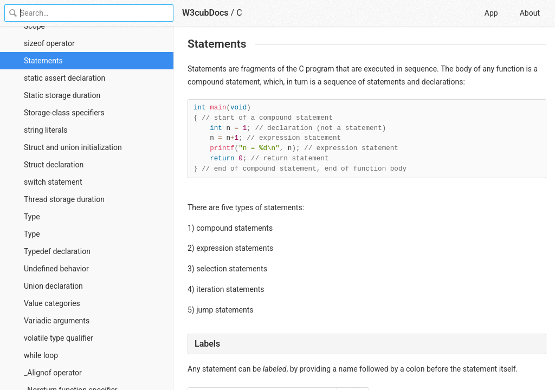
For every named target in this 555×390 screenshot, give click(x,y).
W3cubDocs (205, 13)
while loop (41, 355)
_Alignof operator (53, 372)
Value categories (52, 303)
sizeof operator (49, 43)
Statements (43, 60)
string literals (46, 130)
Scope (34, 26)
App (491, 13)
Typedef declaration (57, 251)
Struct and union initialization (73, 147)
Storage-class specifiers (64, 112)
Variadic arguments (56, 320)
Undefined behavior (56, 268)
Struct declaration (53, 164)
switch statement (53, 182)
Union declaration (53, 286)
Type (32, 216)
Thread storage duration (64, 199)
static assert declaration (64, 78)
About (530, 13)
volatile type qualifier (58, 338)
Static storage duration (62, 95)
